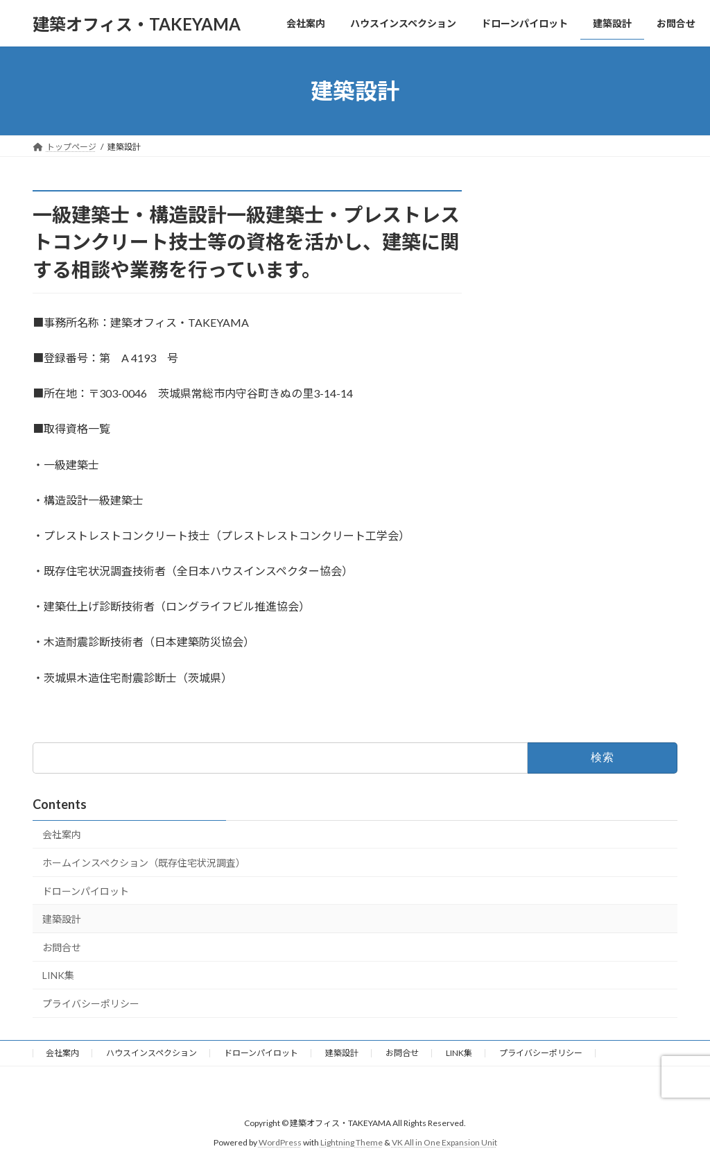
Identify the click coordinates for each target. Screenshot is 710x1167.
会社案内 (61, 834)
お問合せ (61, 947)
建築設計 (61, 919)
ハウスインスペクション (151, 1053)
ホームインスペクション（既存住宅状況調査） (143, 863)
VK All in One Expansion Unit (444, 1142)
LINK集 (58, 975)
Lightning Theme (351, 1142)
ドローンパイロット (85, 891)
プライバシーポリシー (90, 1004)
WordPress (280, 1142)
